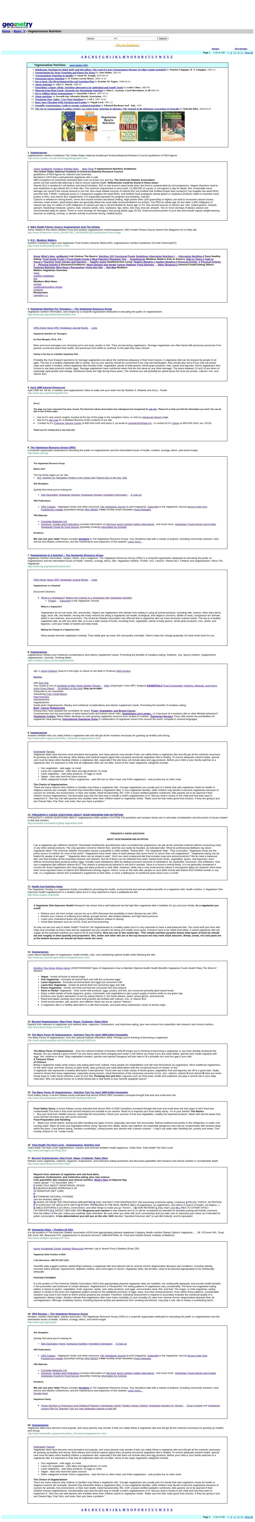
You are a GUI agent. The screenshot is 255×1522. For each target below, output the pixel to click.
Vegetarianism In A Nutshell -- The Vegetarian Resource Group (66, 555)
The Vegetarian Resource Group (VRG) (53, 447)
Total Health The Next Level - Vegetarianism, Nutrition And (66, 1145)
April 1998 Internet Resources (47, 387)
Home (6, 31)
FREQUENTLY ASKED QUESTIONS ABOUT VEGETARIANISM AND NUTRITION (77, 814)
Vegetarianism (38, 152)
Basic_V (19, 31)
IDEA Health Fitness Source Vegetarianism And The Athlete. (65, 227)
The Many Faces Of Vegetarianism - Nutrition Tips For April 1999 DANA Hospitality (80, 1034)
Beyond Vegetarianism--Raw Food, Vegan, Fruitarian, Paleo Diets (70, 1021)
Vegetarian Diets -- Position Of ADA (52, 1229)
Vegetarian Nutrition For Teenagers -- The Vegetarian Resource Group (71, 308)
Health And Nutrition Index (47, 886)
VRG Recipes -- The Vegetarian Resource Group (60, 1313)
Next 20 (249, 52)
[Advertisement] (127, 9)
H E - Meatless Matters (43, 240)
